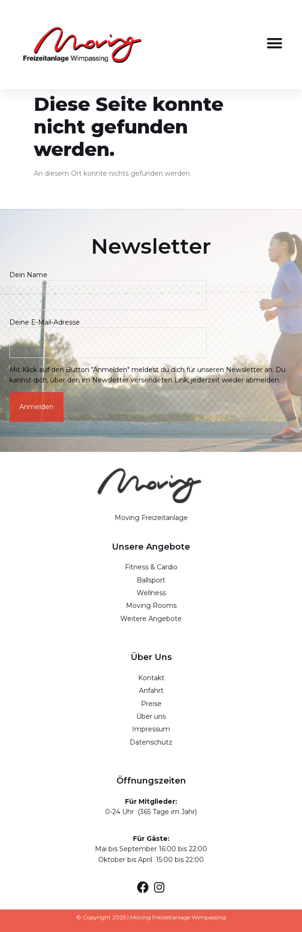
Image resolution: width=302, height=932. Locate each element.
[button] (274, 43)
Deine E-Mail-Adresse (108, 332)
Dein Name (108, 285)
